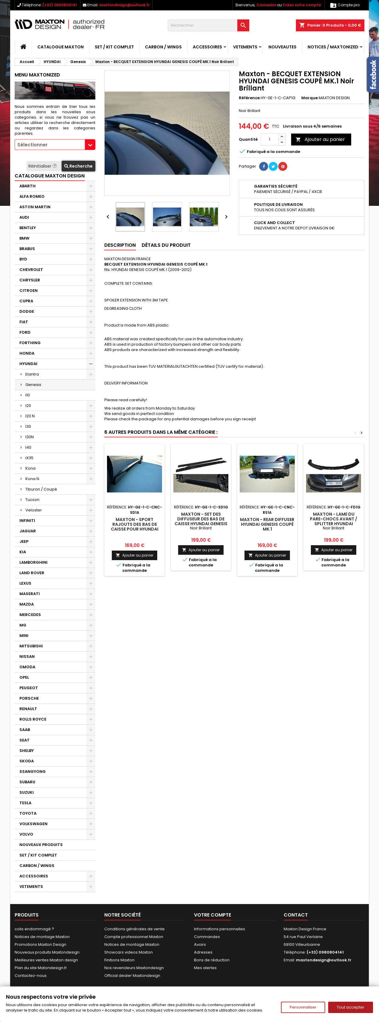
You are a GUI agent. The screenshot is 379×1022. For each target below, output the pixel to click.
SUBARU (27, 782)
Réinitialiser (43, 166)
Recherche (78, 166)
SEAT (24, 740)
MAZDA (26, 604)
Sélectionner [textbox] (32, 145)
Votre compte (212, 914)
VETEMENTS (245, 47)
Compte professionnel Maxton (133, 937)
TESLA (25, 803)
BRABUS (27, 249)
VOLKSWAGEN (33, 824)
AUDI (24, 217)
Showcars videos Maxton (128, 952)
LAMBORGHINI (33, 562)
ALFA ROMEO (32, 196)
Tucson (32, 499)
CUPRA (26, 301)
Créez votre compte (301, 4)
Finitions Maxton (119, 960)
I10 (27, 395)
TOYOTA (27, 813)
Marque (309, 98)
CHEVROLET (31, 269)
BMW (24, 238)
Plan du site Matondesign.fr (41, 968)
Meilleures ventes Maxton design (46, 960)
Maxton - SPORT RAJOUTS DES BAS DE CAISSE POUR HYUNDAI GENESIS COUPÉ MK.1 (134, 527)
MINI (23, 635)
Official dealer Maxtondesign (132, 975)
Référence (249, 98)
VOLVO (26, 834)
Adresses (203, 952)
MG (22, 625)
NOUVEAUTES (282, 47)
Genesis (33, 384)
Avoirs (200, 944)
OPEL (24, 677)
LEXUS (25, 583)
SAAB (24, 730)
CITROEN (28, 290)
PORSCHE (29, 698)
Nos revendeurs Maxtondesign (134, 968)
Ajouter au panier (320, 139)
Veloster (33, 510)
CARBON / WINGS (163, 47)
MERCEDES (30, 615)
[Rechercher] (208, 25)
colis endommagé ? (34, 929)
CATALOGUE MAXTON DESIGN (50, 175)
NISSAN (27, 656)
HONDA (26, 353)
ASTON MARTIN (35, 207)
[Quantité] (270, 139)
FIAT (23, 322)
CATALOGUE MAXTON (60, 47)
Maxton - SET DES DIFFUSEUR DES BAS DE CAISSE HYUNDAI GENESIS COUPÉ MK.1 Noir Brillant (201, 523)
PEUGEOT (28, 688)
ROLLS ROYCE (32, 719)
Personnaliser (303, 1007)
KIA (22, 552)
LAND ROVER (31, 573)
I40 (28, 447)
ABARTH (27, 186)
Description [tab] (120, 245)
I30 (28, 426)
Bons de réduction (212, 960)
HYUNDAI (28, 364)
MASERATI (29, 594)
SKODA (26, 761)
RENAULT (28, 709)
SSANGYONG (32, 771)
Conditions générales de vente (134, 929)
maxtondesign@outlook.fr (124, 4)
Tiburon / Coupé (41, 489)
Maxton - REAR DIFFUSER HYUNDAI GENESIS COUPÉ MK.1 (267, 524)
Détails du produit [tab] (166, 245)
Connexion (266, 4)
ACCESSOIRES (207, 47)
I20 (28, 405)
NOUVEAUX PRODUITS (41, 845)
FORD (24, 332)
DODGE (26, 311)
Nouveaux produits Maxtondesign (47, 952)
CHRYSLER (29, 280)
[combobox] (55, 144)
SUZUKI (26, 792)
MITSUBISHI (31, 646)
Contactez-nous (31, 975)
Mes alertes (205, 968)
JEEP (23, 541)
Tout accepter (350, 1007)
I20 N (30, 416)
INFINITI (27, 520)
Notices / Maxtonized (333, 47)
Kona (30, 468)
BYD (23, 259)
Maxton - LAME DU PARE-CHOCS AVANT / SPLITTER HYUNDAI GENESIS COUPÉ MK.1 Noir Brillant (333, 523)
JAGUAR (27, 531)
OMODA (27, 667)
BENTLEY (27, 228)
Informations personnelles (219, 929)
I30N (29, 437)
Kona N (32, 479)
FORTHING (30, 343)
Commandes (207, 937)
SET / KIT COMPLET (114, 47)
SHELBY (26, 750)
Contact (296, 914)
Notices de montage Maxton (42, 937)
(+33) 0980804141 (59, 4)
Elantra (32, 374)
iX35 (29, 458)
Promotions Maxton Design (40, 944)
